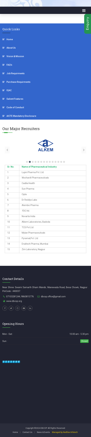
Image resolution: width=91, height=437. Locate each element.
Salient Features (12, 99)
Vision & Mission (13, 56)
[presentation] (7, 150)
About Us (9, 48)
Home (7, 39)
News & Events (43, 432)
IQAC (7, 90)
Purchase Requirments (16, 82)
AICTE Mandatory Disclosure (19, 116)
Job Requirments (13, 73)
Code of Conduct (13, 107)
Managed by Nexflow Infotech (65, 432)
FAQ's (7, 65)
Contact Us (27, 432)
